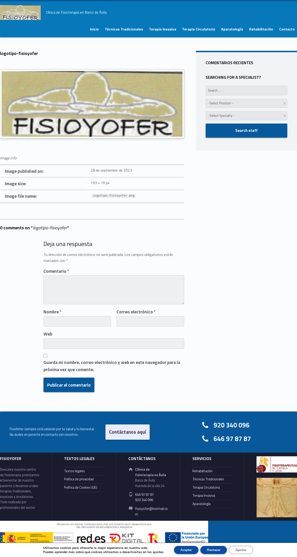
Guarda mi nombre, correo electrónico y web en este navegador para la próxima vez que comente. (111, 366)
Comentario (56, 271)
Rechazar (214, 550)
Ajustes (242, 550)
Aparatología (232, 29)
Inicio (94, 29)
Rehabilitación (261, 29)
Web (47, 333)
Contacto (287, 29)
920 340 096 (231, 425)
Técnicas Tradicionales (124, 29)
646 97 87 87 (232, 439)
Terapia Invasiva (162, 29)
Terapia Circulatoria (198, 29)
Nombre (52, 311)
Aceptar (185, 550)
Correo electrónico (136, 311)
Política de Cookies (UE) (80, 487)
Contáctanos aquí (127, 432)
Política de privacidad (79, 479)
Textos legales (74, 471)
